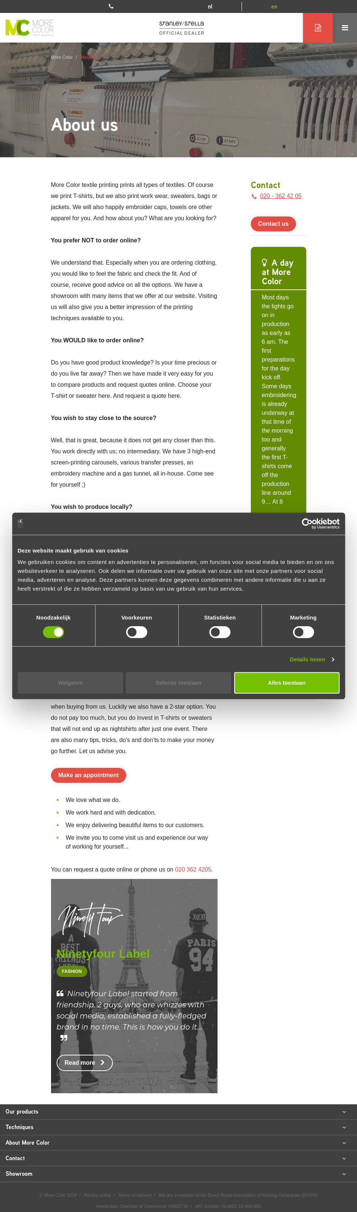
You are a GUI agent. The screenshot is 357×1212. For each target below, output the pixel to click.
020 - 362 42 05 (276, 196)
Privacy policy (98, 1195)
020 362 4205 (193, 869)
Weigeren (70, 682)
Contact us (273, 224)
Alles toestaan (287, 682)
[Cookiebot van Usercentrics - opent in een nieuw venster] (307, 523)
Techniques (176, 1127)
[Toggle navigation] (345, 28)
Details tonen (307, 659)
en (274, 6)
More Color (62, 57)
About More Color (176, 1142)
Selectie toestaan (178, 682)
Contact (265, 185)
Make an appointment (88, 775)
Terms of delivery (135, 1195)
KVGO (309, 1195)
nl (210, 6)
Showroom (176, 1173)
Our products (176, 1111)
